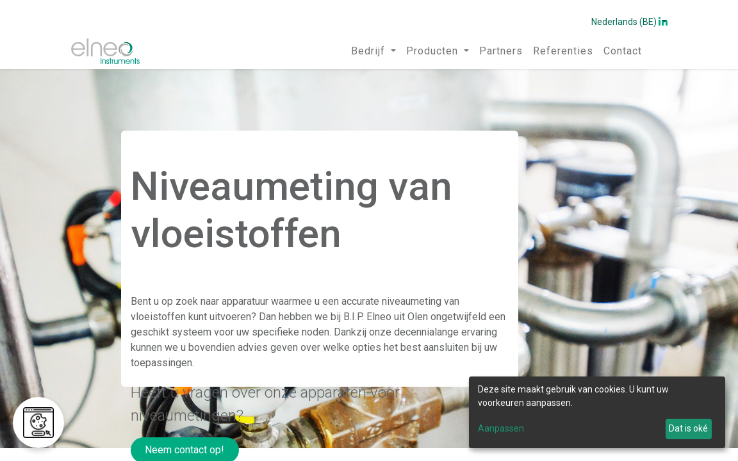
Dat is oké (688, 428)
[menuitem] (373, 51)
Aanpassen (501, 428)
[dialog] (597, 412)
